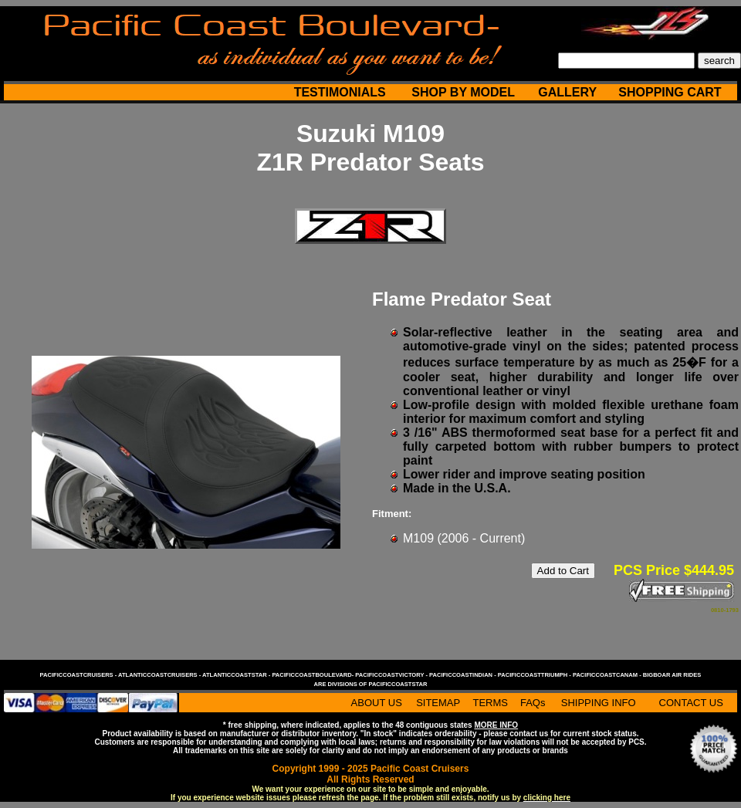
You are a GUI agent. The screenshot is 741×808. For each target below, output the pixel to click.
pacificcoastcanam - (608, 674)
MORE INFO (496, 725)
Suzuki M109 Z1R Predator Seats (370, 148)
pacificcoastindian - (463, 674)
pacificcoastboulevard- (313, 674)
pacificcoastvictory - (392, 674)
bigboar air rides (672, 674)
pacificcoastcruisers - (79, 674)
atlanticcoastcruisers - (160, 674)
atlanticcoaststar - (237, 674)
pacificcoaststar (397, 684)
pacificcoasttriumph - (535, 674)
